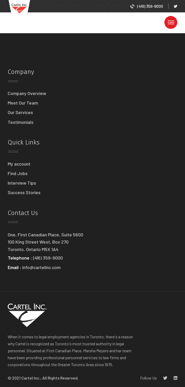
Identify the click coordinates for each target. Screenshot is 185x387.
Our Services (20, 112)
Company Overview (27, 93)
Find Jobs (18, 173)
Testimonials (20, 122)
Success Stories (24, 192)
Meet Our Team (23, 103)
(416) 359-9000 (146, 6)
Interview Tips (22, 183)
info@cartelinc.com (41, 267)
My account (19, 164)
